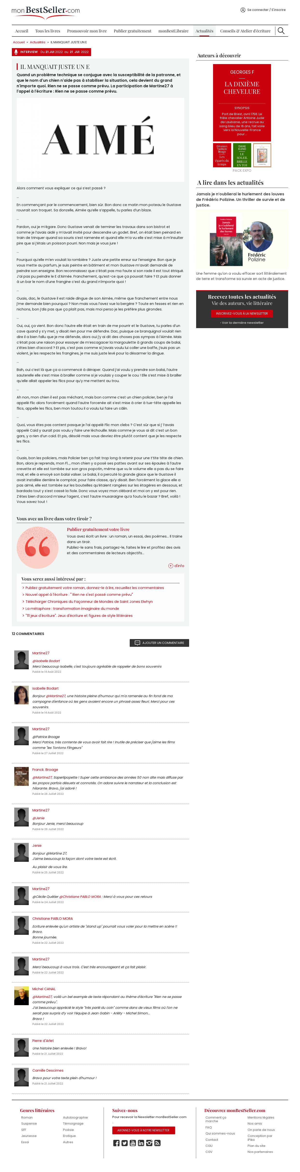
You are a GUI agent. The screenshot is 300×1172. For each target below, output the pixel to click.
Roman (27, 1123)
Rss (157, 1149)
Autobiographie (76, 1123)
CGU (208, 1152)
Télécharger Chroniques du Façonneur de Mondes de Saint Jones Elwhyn (89, 603)
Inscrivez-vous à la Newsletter (242, 312)
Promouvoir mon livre (87, 29)
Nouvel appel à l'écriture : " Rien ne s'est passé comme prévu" (79, 596)
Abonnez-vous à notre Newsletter (143, 1137)
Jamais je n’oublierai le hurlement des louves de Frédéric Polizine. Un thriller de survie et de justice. (240, 198)
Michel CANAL (44, 994)
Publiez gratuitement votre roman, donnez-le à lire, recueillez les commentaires (95, 589)
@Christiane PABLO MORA (81, 901)
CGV (208, 1158)
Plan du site (256, 1152)
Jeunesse (29, 1142)
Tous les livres (48, 29)
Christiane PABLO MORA (53, 923)
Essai (25, 1148)
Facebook (116, 1149)
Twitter (124, 1149)
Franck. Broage (46, 773)
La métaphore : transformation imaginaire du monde (73, 610)
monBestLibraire (173, 29)
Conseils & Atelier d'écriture (245, 29)
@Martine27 (56, 699)
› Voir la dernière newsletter (242, 321)
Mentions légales (260, 1123)
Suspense (29, 1130)
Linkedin (141, 1149)
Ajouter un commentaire (163, 645)
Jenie (37, 849)
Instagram (149, 1149)
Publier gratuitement (133, 29)
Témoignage (74, 1130)
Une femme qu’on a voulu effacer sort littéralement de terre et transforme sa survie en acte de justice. (241, 274)
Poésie (69, 1136)
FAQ (208, 1133)
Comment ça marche (215, 1125)
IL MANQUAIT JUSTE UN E (69, 40)
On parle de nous (260, 1136)
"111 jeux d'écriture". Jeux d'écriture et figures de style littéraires (79, 617)
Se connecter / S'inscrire (266, 8)
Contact (211, 1146)
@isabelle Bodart (46, 663)
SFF (24, 1136)
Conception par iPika (259, 1144)
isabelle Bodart (46, 691)
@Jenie (39, 822)
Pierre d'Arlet (43, 1046)
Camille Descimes (48, 1076)
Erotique (70, 1142)
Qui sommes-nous (220, 1140)
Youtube (132, 1149)
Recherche (281, 29)
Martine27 (41, 655)
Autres (69, 1148)
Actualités (204, 29)
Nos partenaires (259, 1158)
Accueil (22, 29)
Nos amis (254, 1130)
